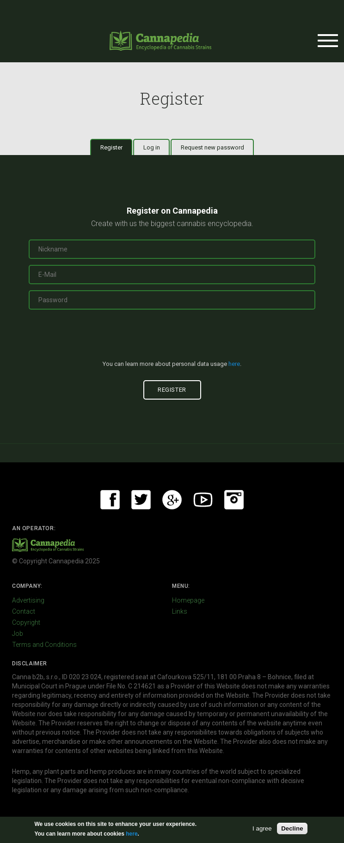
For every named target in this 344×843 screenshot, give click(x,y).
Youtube (203, 499)
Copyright (26, 622)
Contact (23, 611)
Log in (151, 147)
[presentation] (172, 339)
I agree (262, 828)
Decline (292, 828)
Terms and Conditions (44, 644)
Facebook (110, 499)
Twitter (141, 499)
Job (17, 633)
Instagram (234, 499)
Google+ (172, 499)
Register (116, 147)
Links (179, 611)
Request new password (212, 147)
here (234, 363)
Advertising (28, 600)
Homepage (188, 600)
